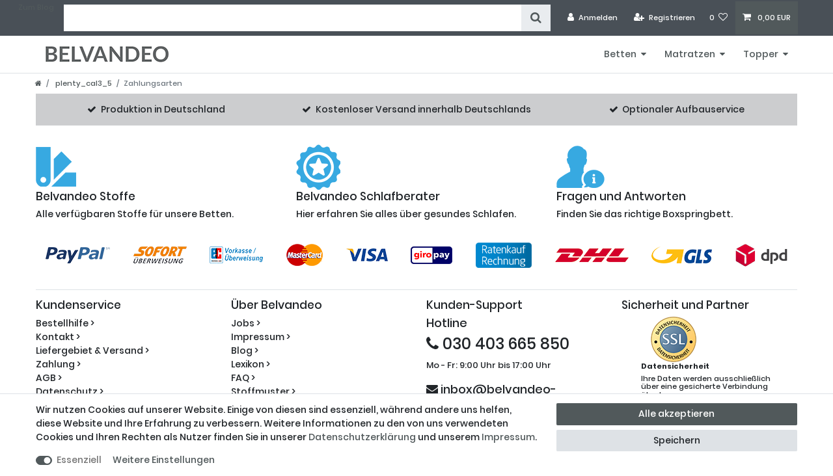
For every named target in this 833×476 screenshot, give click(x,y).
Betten (620, 53)
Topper (760, 53)
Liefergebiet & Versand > (92, 350)
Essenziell (79, 459)
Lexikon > (250, 364)
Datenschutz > (69, 391)
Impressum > (260, 336)
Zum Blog (36, 7)
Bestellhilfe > (65, 323)
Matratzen (689, 53)
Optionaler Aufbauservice (683, 109)
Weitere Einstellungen (164, 459)
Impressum (508, 436)
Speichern (676, 440)
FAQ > (243, 377)
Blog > (244, 350)
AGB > (49, 377)
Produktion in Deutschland (163, 109)
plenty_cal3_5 (82, 83)
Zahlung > (58, 364)
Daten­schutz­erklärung (362, 436)
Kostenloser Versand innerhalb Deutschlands (423, 109)
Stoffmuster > (263, 391)
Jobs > (245, 323)
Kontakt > (58, 336)
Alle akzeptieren (676, 413)
